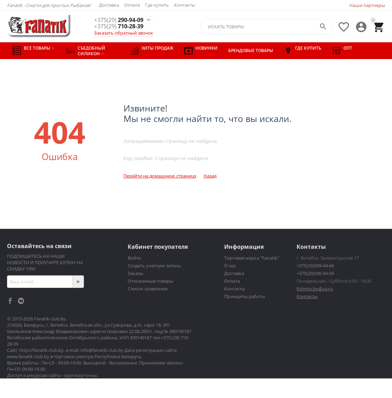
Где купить (157, 5)
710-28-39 (118, 26)
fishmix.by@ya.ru (315, 288)
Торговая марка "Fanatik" (251, 258)
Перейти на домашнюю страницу (160, 176)
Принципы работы (244, 296)
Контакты (184, 5)
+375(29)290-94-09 (315, 273)
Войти (134, 258)
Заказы (135, 273)
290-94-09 (118, 20)
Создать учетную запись (154, 265)
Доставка (109, 5)
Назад (210, 176)
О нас (230, 265)
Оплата (132, 5)
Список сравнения (148, 288)
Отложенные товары (150, 281)
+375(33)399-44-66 (315, 265)
